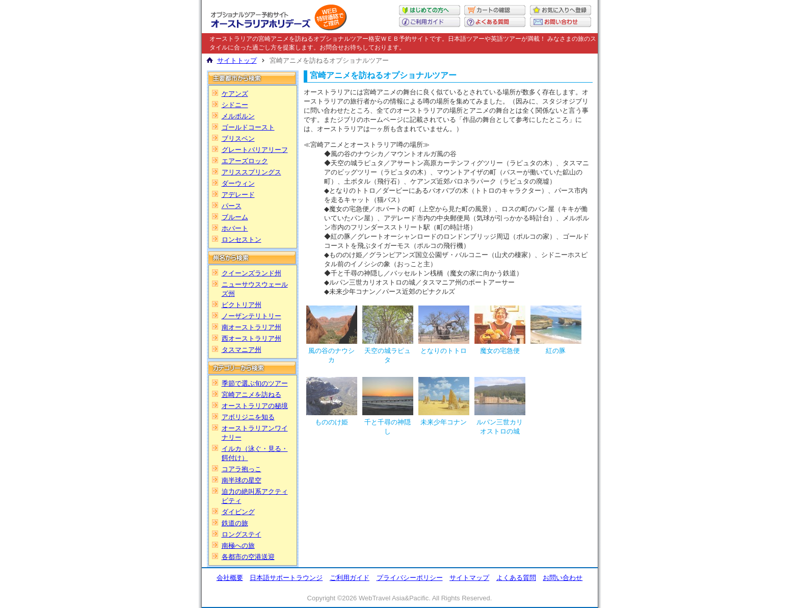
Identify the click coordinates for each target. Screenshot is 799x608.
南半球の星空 (241, 480)
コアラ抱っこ (241, 469)
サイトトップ (237, 60)
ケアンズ (235, 93)
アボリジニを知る (248, 417)
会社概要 (230, 577)
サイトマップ (469, 577)
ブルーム (235, 217)
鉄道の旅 (235, 523)
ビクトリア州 (241, 305)
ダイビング (238, 512)
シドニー (235, 105)
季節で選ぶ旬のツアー (255, 383)
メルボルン (238, 116)
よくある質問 (516, 577)
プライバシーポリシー (410, 577)
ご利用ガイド (349, 577)
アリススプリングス (251, 172)
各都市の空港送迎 (248, 557)
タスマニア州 (241, 349)
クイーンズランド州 (251, 273)
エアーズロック (245, 161)
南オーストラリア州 (251, 327)
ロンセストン (241, 239)
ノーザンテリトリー (251, 316)
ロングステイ (241, 534)
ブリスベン (238, 138)
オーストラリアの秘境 (255, 406)
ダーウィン (238, 183)
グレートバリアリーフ (255, 150)
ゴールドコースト (248, 127)
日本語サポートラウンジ (286, 577)
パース (232, 206)
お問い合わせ (562, 577)
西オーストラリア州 (251, 338)
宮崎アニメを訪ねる (251, 394)
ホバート (235, 228)
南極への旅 (238, 545)
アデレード (238, 194)
